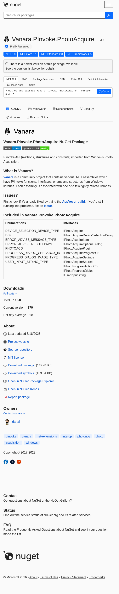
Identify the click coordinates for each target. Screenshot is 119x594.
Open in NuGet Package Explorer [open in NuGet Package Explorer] (31, 381)
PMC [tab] (24, 79)
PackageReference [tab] (43, 79)
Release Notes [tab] (37, 117)
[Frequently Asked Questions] (7, 525)
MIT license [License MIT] (16, 357)
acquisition (13, 442)
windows (32, 442)
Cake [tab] (32, 85)
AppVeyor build (73, 201)
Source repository (20, 349)
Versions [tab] (13, 117)
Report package (19, 397)
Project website (18, 341)
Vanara (8, 177)
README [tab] (13, 109)
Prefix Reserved (20, 46)
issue (48, 205)
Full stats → (10, 293)
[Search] (109, 15)
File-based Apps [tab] (15, 85)
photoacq (83, 436)
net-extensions (47, 436)
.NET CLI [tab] (11, 79)
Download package (21, 365)
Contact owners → (14, 413)
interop (67, 436)
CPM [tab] (62, 79)
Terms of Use (49, 577)
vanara (26, 436)
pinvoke (11, 436)
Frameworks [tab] (37, 109)
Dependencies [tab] (63, 109)
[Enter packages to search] (54, 15)
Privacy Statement (73, 577)
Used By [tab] (87, 109)
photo (99, 436)
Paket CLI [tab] (76, 79)
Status (9, 510)
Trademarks (97, 577)
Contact (10, 496)
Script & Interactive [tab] (98, 79)
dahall (16, 421)
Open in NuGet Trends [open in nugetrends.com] (23, 389)
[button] (104, 91)
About (33, 577)
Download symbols (21, 373)
